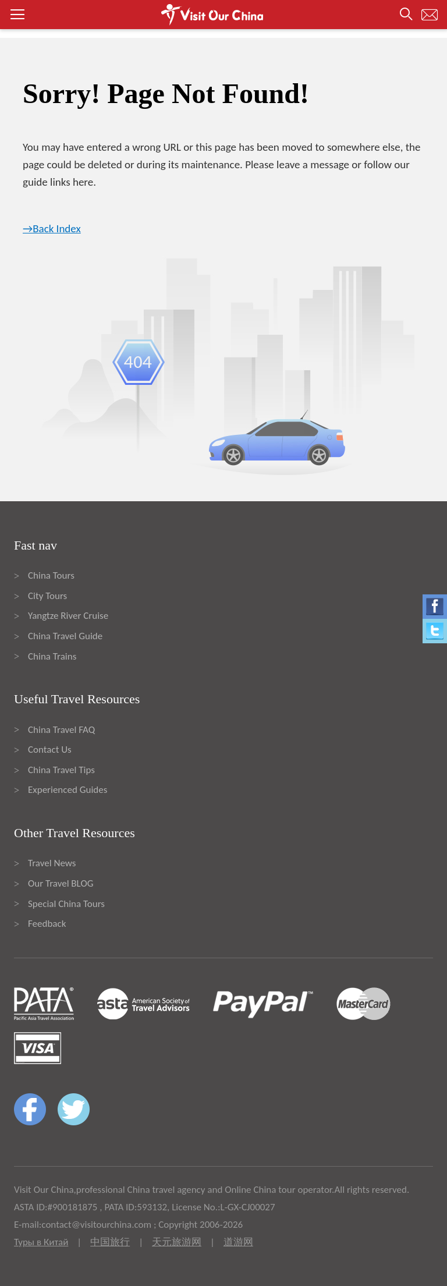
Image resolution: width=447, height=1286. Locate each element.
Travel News (52, 863)
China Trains (52, 656)
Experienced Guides (67, 790)
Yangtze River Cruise (68, 616)
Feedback (47, 923)
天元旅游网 (176, 1242)
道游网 (238, 1242)
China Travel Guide (65, 636)
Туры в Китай (41, 1242)
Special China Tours (66, 904)
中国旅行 (110, 1242)
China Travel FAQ (61, 730)
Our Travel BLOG (60, 883)
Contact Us (50, 749)
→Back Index (52, 228)
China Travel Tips (61, 770)
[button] (223, 14)
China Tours (51, 575)
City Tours (47, 596)
